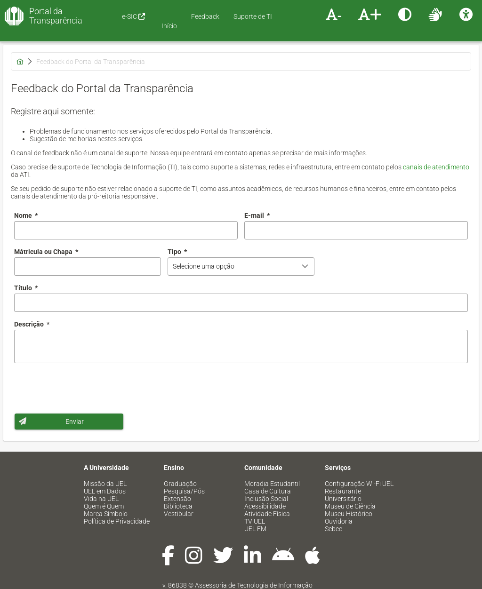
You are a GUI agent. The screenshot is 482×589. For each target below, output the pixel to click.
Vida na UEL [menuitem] (101, 498)
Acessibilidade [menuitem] (265, 506)
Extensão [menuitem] (177, 498)
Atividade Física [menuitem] (267, 513)
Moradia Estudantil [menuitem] (272, 483)
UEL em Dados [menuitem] (105, 491)
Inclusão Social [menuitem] (266, 498)
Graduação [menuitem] (180, 483)
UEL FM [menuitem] (255, 529)
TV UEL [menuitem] (254, 521)
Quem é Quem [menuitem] (104, 506)
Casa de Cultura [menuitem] (267, 491)
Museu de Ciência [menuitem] (350, 506)
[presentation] (85, 388)
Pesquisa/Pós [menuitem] (184, 491)
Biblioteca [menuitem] (178, 506)
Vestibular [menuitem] (178, 513)
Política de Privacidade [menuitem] (117, 521)
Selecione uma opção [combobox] (203, 266)
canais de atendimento (436, 167)
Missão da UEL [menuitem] (105, 483)
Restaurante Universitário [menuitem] (343, 494)
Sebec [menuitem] (333, 529)
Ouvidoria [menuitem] (339, 521)
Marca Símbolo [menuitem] (106, 513)
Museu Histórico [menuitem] (348, 513)
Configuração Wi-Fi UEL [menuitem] (359, 483)
